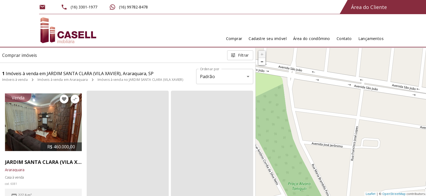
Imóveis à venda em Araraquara (62, 79)
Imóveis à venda (15, 79)
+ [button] (262, 54)
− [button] (262, 61)
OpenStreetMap (394, 194)
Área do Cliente (369, 7)
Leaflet (370, 194)
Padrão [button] (207, 76)
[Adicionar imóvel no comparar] (75, 99)
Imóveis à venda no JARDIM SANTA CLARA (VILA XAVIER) (140, 79)
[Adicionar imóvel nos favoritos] (64, 99)
